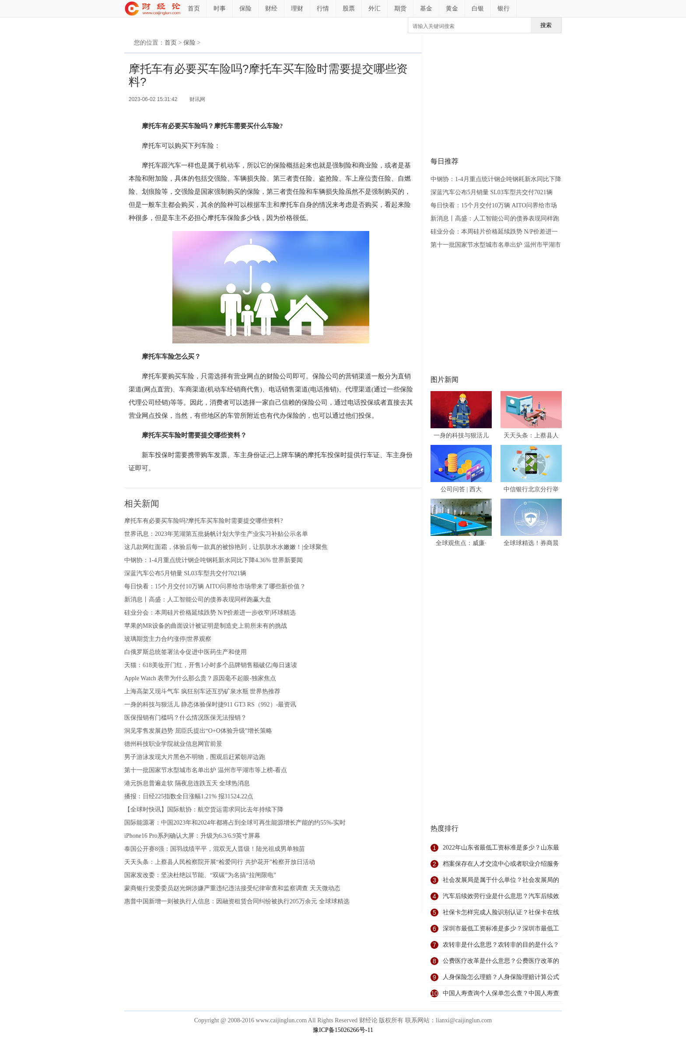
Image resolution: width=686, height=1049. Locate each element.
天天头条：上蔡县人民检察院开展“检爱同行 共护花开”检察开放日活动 (219, 862)
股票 (349, 8)
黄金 (452, 8)
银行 (503, 8)
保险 (245, 8)
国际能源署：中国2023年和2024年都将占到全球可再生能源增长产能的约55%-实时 (235, 822)
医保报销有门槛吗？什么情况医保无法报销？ (185, 717)
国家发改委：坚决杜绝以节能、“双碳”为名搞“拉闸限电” (200, 875)
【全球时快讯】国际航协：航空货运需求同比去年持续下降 (204, 809)
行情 (323, 8)
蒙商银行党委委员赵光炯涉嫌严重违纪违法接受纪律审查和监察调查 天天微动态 (232, 888)
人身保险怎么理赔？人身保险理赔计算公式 (501, 977)
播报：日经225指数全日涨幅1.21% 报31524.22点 (188, 796)
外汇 (374, 8)
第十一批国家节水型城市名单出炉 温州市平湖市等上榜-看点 (205, 770)
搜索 (546, 25)
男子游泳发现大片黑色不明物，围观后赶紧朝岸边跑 (194, 757)
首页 (194, 8)
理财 (297, 8)
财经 (271, 8)
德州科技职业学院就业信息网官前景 (173, 744)
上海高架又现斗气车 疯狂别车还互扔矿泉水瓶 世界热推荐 (202, 691)
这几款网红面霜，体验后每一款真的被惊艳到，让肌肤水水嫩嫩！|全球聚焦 (226, 547)
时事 (220, 8)
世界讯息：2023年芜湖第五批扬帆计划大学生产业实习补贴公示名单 (216, 534)
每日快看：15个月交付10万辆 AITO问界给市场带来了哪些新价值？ (215, 586)
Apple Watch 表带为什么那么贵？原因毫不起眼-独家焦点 (200, 678)
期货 (400, 8)
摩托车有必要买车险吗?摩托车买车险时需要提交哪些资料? (203, 521)
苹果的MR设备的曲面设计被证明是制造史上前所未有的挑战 (205, 625)
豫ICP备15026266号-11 (343, 1030)
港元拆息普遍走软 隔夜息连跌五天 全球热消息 (187, 783)
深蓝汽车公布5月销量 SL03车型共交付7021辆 (185, 573)
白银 (478, 8)
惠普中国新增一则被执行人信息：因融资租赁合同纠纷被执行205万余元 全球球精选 (237, 901)
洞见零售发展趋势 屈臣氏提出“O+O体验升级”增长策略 (198, 730)
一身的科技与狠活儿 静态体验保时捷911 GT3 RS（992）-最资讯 (210, 704)
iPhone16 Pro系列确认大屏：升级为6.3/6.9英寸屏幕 (192, 835)
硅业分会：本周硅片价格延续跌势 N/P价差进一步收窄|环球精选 (210, 612)
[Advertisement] (496, 94)
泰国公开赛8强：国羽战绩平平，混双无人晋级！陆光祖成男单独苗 (214, 849)
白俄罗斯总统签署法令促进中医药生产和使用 (185, 652)
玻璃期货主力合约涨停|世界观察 (167, 639)
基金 (426, 8)
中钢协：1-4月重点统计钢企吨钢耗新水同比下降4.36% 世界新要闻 (213, 560)
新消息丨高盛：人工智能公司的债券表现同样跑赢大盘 (197, 599)
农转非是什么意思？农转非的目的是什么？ (501, 944)
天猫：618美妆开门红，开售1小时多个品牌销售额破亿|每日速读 (210, 665)
